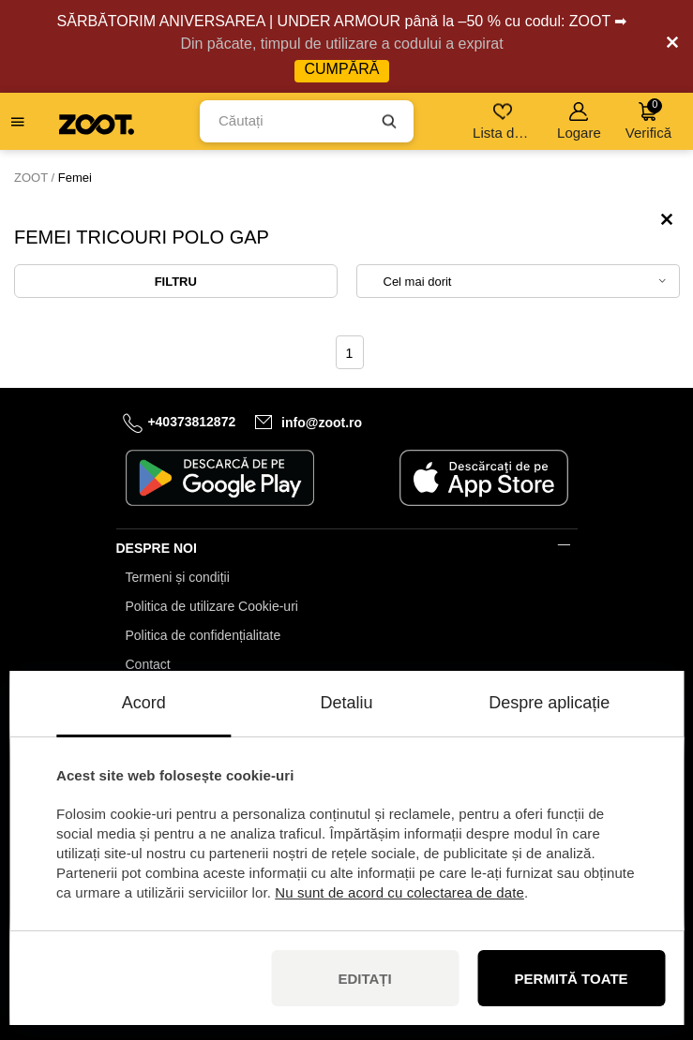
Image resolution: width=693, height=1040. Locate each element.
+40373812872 (191, 421)
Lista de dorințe (504, 121)
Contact (148, 664)
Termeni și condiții (178, 577)
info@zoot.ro (321, 422)
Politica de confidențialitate (203, 635)
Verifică (648, 119)
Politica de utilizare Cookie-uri (212, 606)
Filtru (176, 282)
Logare (579, 121)
